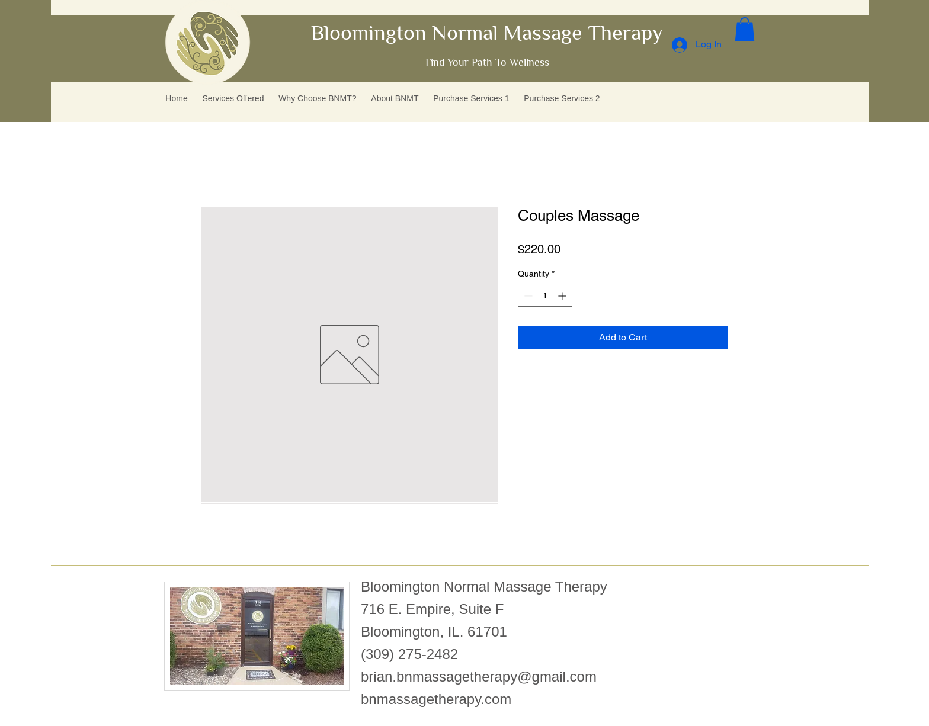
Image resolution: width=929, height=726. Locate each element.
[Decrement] (527, 295)
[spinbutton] (545, 295)
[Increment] (563, 295)
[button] (745, 29)
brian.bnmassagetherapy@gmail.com (479, 677)
